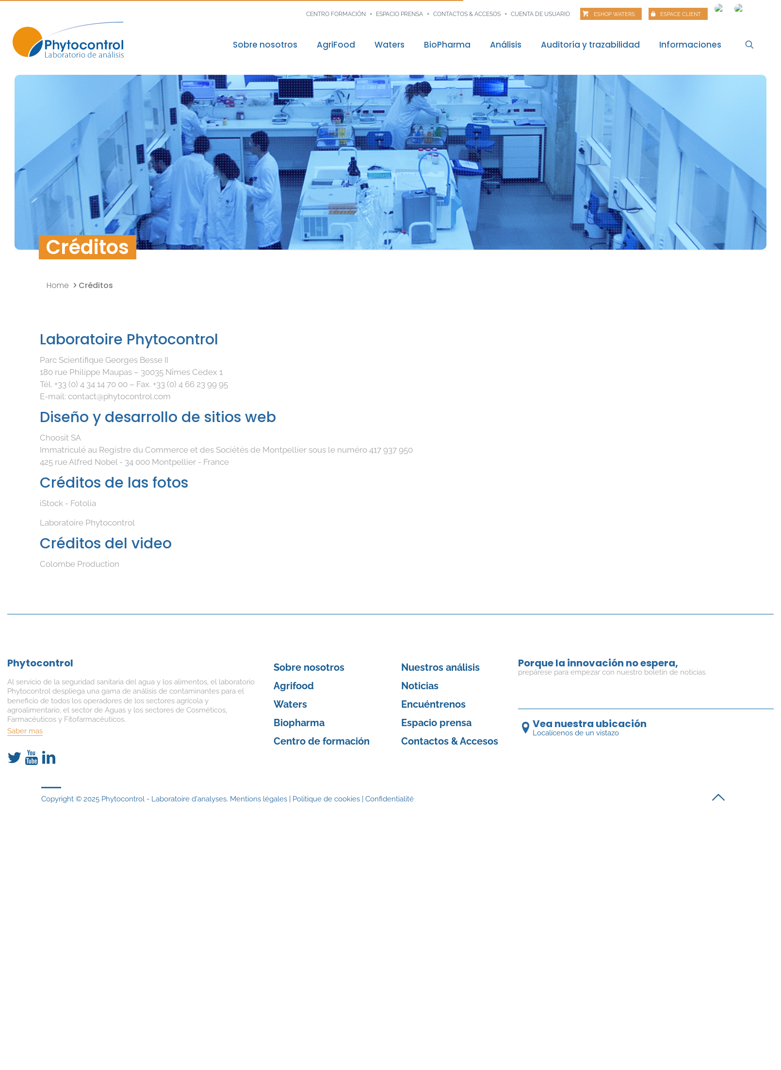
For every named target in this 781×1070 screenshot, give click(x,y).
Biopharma (299, 723)
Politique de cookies (326, 799)
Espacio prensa (399, 14)
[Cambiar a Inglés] (739, 6)
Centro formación (336, 14)
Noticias (420, 686)
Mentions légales (258, 799)
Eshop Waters (614, 14)
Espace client (680, 14)
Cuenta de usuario (540, 14)
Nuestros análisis (440, 667)
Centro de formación (322, 741)
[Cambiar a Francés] (719, 6)
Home (58, 285)
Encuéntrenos (433, 704)
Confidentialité (389, 799)
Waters (290, 704)
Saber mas (25, 731)
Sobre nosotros (309, 667)
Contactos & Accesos (467, 14)
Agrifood (294, 686)
